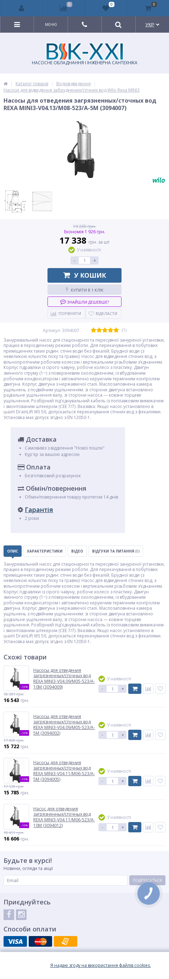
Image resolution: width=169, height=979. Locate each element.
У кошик (84, 275)
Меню (51, 24)
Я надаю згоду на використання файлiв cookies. (100, 965)
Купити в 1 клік (84, 290)
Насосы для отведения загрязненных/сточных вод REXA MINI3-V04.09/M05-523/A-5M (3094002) (64, 725)
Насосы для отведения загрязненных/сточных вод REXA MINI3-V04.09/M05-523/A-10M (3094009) (64, 679)
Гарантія (39, 509)
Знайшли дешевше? (84, 302)
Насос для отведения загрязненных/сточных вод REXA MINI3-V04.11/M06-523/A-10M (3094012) (64, 817)
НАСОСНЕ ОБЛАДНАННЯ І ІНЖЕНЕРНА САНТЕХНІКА (84, 54)
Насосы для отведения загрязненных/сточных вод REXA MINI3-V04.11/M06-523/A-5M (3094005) (64, 771)
